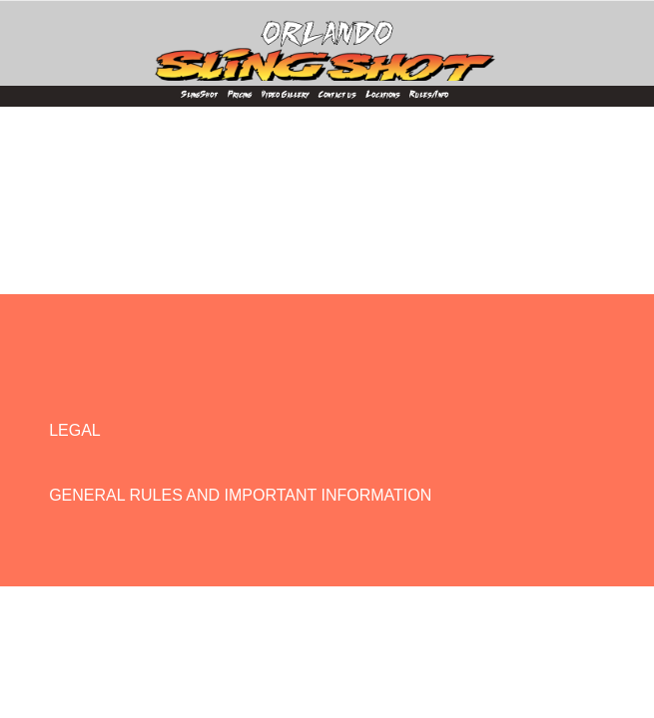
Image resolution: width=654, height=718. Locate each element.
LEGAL (75, 430)
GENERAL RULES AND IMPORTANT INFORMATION (240, 495)
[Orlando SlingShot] (327, 41)
